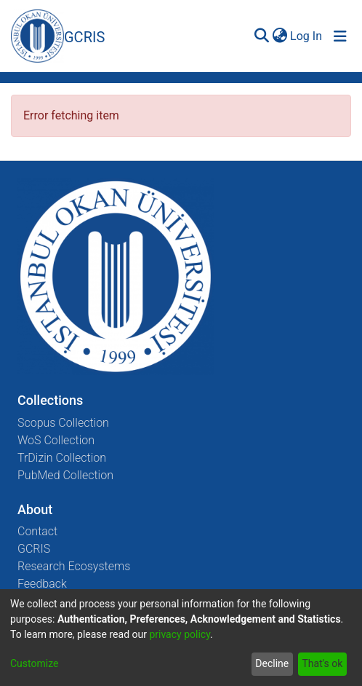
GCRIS (33, 549)
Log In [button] (306, 36)
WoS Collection (55, 440)
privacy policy (179, 634)
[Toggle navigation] (340, 36)
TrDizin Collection (61, 458)
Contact (37, 531)
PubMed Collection (65, 475)
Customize (34, 663)
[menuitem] (279, 36)
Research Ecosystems (73, 566)
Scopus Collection (63, 423)
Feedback (42, 584)
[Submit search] (261, 36)
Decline (272, 663)
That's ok (322, 663)
